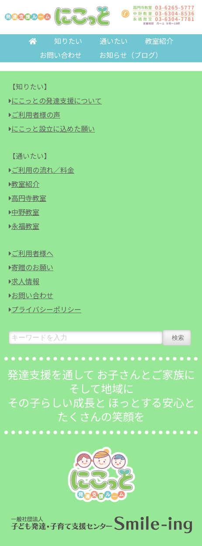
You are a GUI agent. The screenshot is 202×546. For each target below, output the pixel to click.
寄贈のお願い (32, 267)
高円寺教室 (28, 198)
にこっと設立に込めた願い (53, 129)
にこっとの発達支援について (56, 100)
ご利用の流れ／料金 (42, 170)
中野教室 (25, 212)
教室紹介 (159, 41)
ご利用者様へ (32, 253)
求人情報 (25, 281)
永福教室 (25, 226)
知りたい (68, 41)
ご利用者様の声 (35, 115)
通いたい (114, 41)
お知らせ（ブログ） (130, 55)
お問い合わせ (61, 55)
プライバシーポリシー (46, 309)
